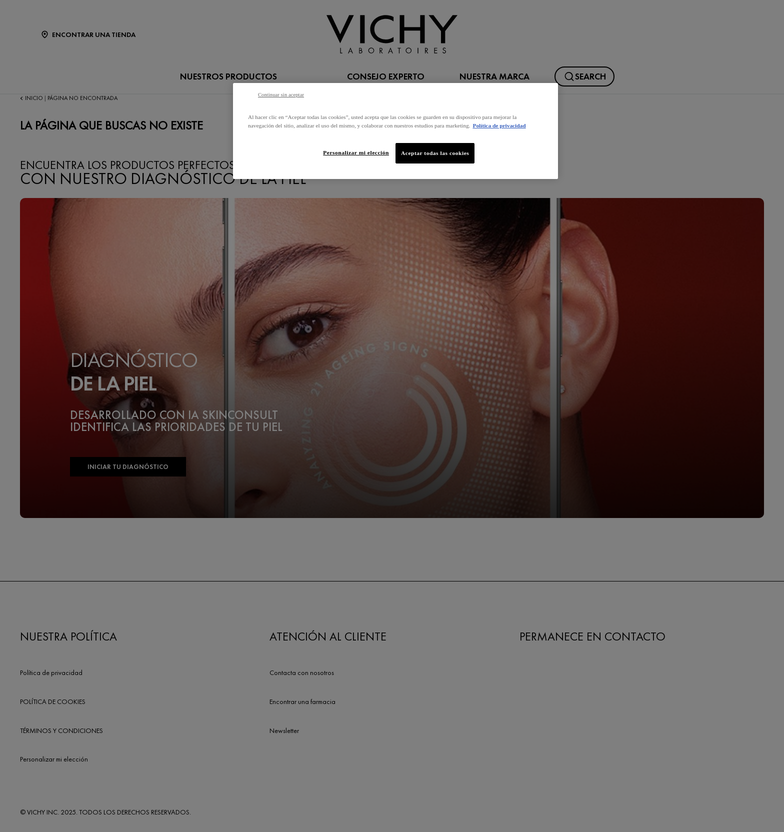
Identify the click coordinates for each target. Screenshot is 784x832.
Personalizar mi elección (356, 153)
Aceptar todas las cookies (435, 153)
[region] (395, 131)
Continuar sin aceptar (281, 95)
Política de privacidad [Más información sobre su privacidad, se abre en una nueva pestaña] (499, 125)
